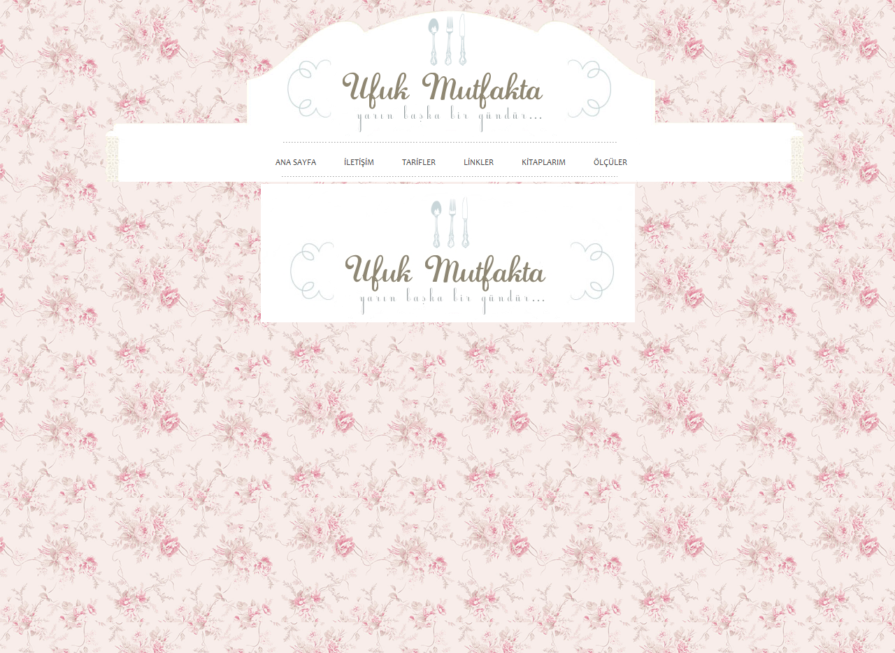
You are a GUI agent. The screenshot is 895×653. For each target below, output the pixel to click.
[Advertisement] (724, 407)
